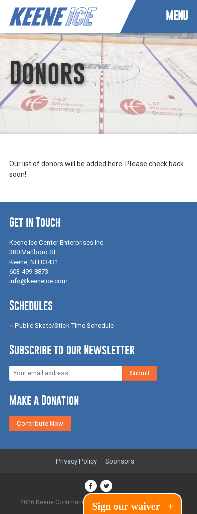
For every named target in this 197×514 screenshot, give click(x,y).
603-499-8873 (28, 271)
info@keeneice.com (38, 281)
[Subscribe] (139, 373)
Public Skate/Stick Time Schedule (64, 325)
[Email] (65, 373)
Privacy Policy (76, 461)
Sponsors (119, 461)
